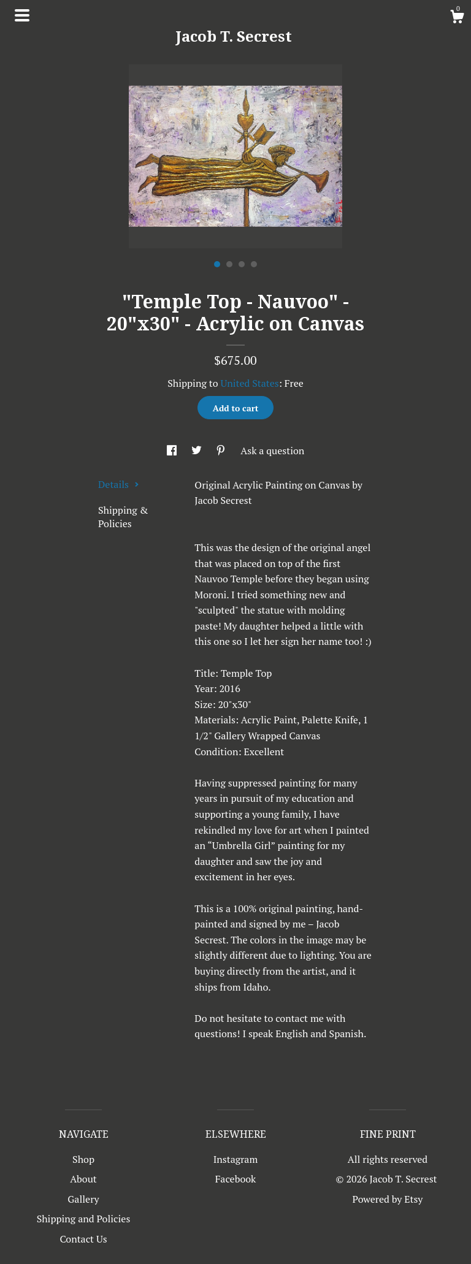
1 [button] (217, 264)
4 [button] (254, 264)
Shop (83, 1159)
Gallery (83, 1199)
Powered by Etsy (388, 1199)
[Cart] (457, 18)
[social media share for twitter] (197, 450)
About (83, 1179)
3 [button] (242, 264)
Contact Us (83, 1239)
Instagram (235, 1159)
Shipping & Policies (123, 516)
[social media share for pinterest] (222, 450)
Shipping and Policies (84, 1218)
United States (249, 383)
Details (118, 484)
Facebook (235, 1179)
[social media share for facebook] (173, 450)
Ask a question (272, 450)
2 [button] (229, 264)
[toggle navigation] (22, 15)
